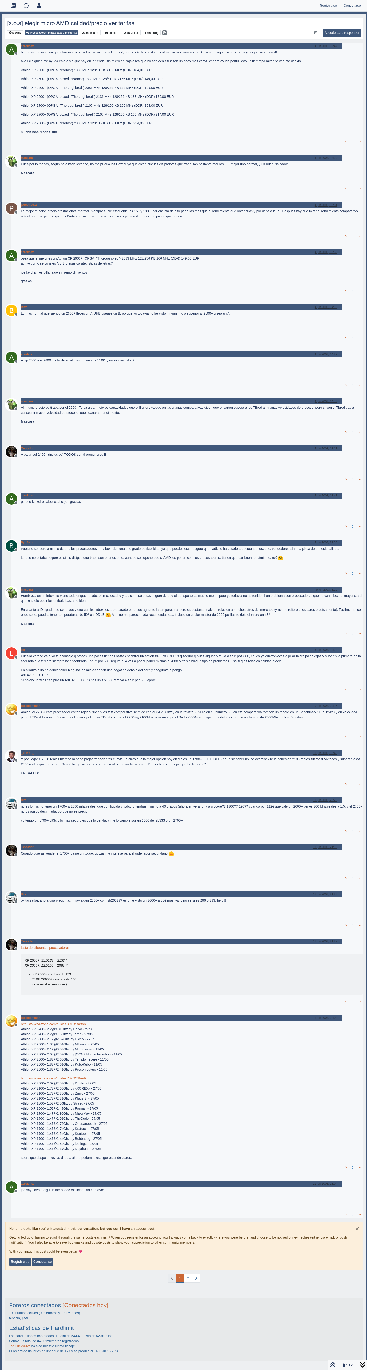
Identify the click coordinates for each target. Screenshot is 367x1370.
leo (23, 650)
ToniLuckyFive (19, 1346)
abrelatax (27, 46)
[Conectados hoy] (85, 1305)
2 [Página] (188, 1278)
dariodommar (30, 706)
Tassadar (27, 448)
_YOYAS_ (27, 753)
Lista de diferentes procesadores (45, 948)
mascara (27, 158)
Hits (23, 800)
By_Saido (27, 542)
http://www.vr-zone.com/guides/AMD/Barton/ (54, 1024)
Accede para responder (342, 33)
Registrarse (20, 1262)
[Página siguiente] (196, 1278)
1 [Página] (180, 1278)
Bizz (24, 307)
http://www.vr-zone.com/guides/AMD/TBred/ (53, 1078)
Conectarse (42, 1262)
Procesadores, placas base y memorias (51, 32)
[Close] (357, 1228)
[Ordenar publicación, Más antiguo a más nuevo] (315, 32)
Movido (15, 32)
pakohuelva (29, 205)
